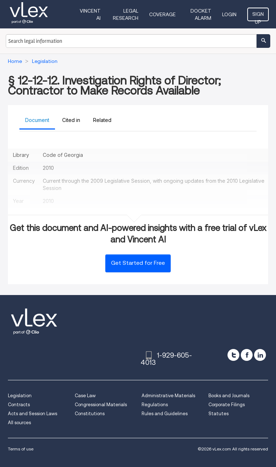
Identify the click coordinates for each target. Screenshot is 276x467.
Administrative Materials (168, 395)
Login (229, 14)
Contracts (19, 404)
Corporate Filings (226, 404)
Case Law (85, 395)
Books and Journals (228, 395)
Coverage (162, 14)
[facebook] (247, 355)
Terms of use (20, 448)
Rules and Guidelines (165, 413)
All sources (19, 422)
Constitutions (90, 413)
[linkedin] (260, 355)
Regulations (155, 404)
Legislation (20, 395)
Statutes (218, 413)
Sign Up (258, 16)
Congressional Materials (101, 404)
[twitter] (233, 355)
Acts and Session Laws (32, 413)
